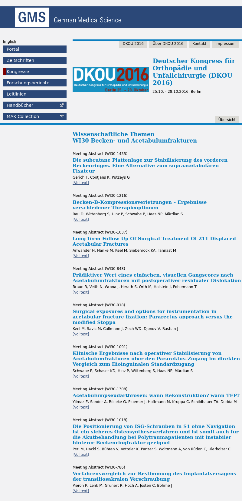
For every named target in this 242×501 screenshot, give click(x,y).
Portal (13, 49)
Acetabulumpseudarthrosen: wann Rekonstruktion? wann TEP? (156, 395)
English (9, 41)
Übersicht (227, 120)
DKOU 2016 (133, 44)
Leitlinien (16, 94)
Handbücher (20, 105)
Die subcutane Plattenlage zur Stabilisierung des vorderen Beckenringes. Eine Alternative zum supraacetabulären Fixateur (150, 165)
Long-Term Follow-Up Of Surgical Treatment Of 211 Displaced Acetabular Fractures (154, 241)
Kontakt (199, 44)
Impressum (225, 44)
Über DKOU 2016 (168, 44)
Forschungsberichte (28, 82)
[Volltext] (81, 183)
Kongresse (18, 71)
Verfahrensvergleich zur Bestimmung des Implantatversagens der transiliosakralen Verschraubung (154, 476)
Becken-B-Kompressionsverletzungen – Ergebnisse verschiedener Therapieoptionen (140, 204)
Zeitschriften (20, 60)
